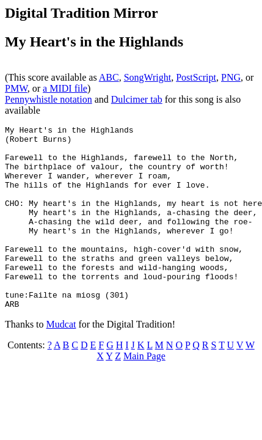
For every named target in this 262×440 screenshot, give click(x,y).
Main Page (144, 392)
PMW (16, 88)
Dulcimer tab (136, 99)
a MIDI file (65, 88)
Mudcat (61, 361)
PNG (231, 77)
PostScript (196, 77)
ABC (109, 77)
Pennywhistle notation (48, 99)
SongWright (148, 77)
